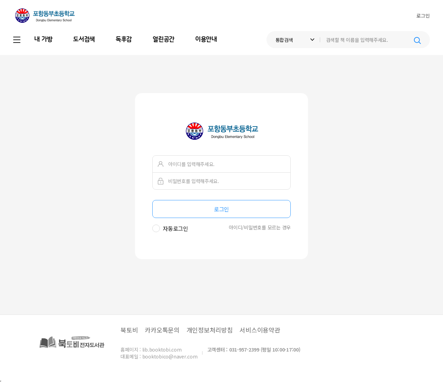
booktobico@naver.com (170, 356)
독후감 (124, 39)
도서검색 (84, 39)
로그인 (423, 15)
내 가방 (43, 39)
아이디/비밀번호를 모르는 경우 (260, 227)
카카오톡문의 (162, 329)
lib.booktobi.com (162, 349)
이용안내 (206, 39)
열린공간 (163, 39)
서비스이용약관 (259, 329)
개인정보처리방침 (210, 329)
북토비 (129, 329)
